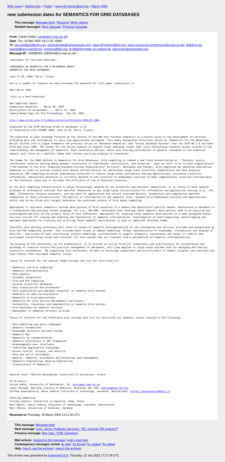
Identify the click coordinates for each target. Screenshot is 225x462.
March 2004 (99, 6)
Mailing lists (33, 6)
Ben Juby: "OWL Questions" (60, 433)
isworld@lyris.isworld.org (26, 49)
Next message (51, 26)
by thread (79, 444)
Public (48, 6)
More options (79, 22)
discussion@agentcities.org (130, 49)
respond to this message (49, 440)
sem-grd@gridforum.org (30, 45)
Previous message (75, 26)
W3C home (14, 6)
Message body (45, 22)
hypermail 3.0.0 (58, 455)
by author (109, 444)
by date (66, 444)
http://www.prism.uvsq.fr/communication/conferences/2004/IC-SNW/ (55, 120)
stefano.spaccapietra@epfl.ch (150, 391)
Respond (63, 22)
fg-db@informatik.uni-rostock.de (90, 49)
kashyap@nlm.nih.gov (114, 388)
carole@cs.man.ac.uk (52, 36)
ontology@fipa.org (55, 49)
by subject (94, 444)
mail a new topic (78, 440)
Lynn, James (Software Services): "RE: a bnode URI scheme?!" (77, 429)
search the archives (68, 448)
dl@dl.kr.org (194, 45)
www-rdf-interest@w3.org (72, 6)
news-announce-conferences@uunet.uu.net (156, 45)
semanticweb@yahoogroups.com (69, 45)
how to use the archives (38, 448)
